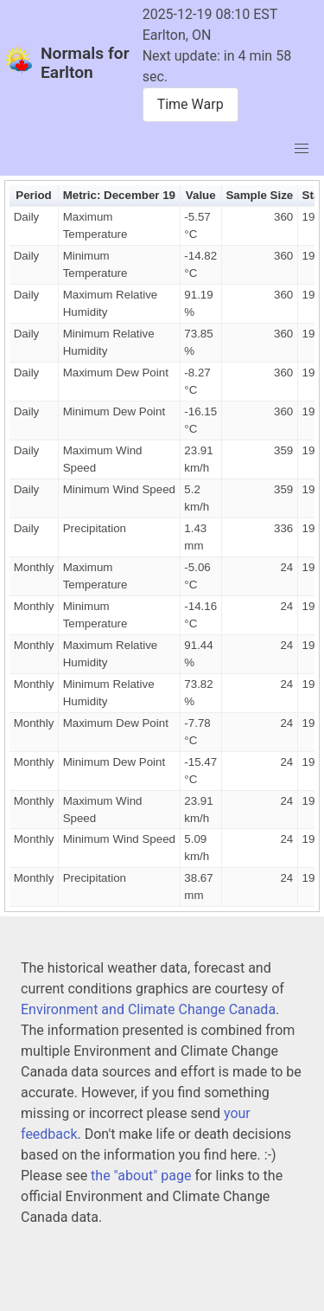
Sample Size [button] (259, 195)
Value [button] (201, 195)
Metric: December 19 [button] (119, 195)
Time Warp (190, 104)
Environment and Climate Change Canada (148, 1009)
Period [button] (33, 195)
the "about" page (141, 1175)
